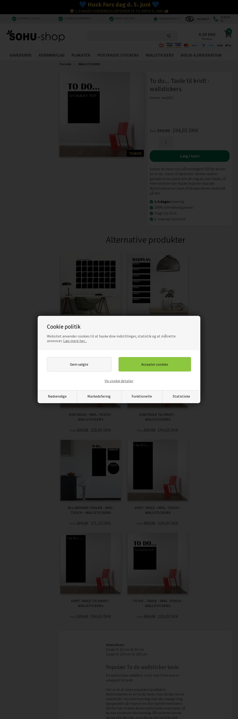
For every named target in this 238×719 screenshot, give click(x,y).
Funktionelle (142, 396)
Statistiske (181, 396)
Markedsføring (99, 396)
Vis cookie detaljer (119, 380)
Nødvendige (57, 396)
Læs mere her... (75, 340)
